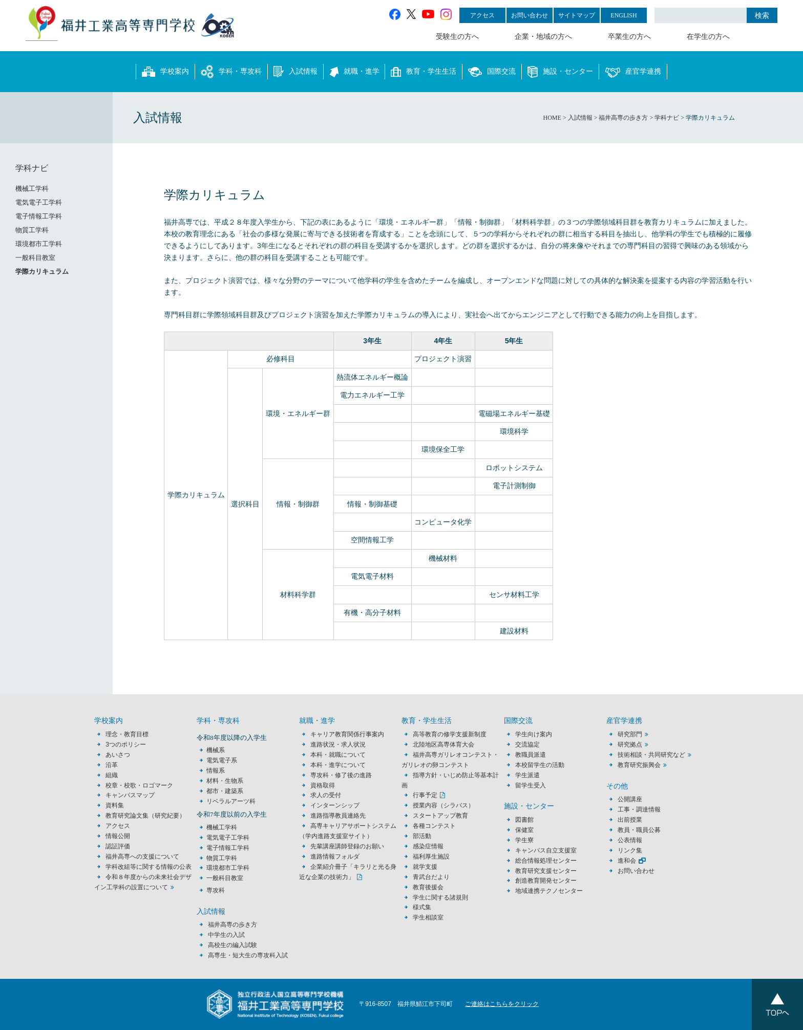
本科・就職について (338, 754)
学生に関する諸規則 (440, 897)
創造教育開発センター (546, 880)
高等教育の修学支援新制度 (450, 734)
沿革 (111, 765)
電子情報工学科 (38, 216)
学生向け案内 (533, 734)
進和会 (627, 860)
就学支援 (425, 866)
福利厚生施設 (431, 856)
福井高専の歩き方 (232, 924)
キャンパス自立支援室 (546, 850)
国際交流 (492, 71)
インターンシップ (335, 805)
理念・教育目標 (127, 734)
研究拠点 (630, 744)
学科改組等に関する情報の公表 (148, 866)
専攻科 (215, 890)
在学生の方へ (708, 36)
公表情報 (630, 840)
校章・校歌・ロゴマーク (139, 785)
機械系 (215, 750)
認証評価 (117, 846)
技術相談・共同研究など (651, 754)
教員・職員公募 (639, 830)
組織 (111, 775)
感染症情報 (428, 846)
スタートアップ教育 (440, 815)
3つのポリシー (125, 744)
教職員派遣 (530, 754)
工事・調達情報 (639, 809)
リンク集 (630, 850)
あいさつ (117, 754)
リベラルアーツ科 (231, 801)
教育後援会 (428, 887)
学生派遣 (527, 775)
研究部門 (630, 734)
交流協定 (527, 744)
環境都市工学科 (38, 244)
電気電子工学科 (38, 202)
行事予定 (425, 795)
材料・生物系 (224, 780)
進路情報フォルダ (335, 856)
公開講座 (633, 799)
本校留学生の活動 (539, 765)
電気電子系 (221, 760)
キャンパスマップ (130, 795)
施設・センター (560, 71)
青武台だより (431, 877)
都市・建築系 (224, 791)
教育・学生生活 (423, 71)
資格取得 (322, 785)
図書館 (524, 819)
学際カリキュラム (42, 271)
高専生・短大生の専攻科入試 (248, 955)
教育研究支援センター (546, 870)
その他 (617, 786)
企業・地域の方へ (543, 36)
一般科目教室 (35, 257)
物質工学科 (32, 230)
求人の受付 (325, 795)
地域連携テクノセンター (549, 890)
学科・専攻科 (231, 71)
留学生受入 (530, 785)
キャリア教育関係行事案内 (347, 734)
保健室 (524, 830)
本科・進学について (338, 765)
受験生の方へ (457, 36)
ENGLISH (623, 15)
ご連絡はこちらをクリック (502, 1003)
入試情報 (295, 71)
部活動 (422, 836)
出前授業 (630, 819)
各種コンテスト (434, 825)
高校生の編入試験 (232, 945)
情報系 (215, 770)
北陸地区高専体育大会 (443, 744)
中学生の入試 (226, 934)
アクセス (482, 15)
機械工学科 (32, 188)
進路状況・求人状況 (338, 744)
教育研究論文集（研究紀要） (145, 815)
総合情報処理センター (546, 860)
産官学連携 (633, 71)
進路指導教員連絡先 (338, 815)
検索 (762, 15)
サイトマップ (576, 15)
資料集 (114, 805)
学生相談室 (428, 917)
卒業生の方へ (629, 36)
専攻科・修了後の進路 (341, 775)
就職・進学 (354, 71)
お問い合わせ (529, 15)
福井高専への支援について (142, 856)
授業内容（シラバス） (443, 805)
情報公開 (117, 836)
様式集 (422, 907)
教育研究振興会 (639, 765)
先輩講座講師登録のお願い (347, 846)
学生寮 (524, 840)
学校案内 (165, 71)
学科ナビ (31, 168)
